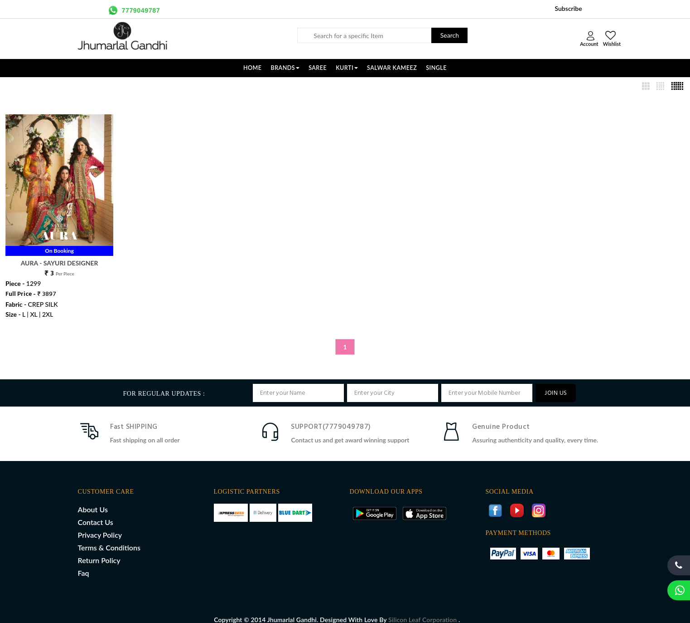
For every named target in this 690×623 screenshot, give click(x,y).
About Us (93, 499)
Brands (285, 67)
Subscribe (568, 8)
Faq (83, 563)
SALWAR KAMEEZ (392, 67)
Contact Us (95, 512)
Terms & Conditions (109, 538)
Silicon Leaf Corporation (423, 610)
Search (449, 35)
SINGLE (436, 67)
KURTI (347, 67)
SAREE (318, 67)
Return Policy (99, 550)
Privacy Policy (100, 525)
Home (252, 67)
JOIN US (556, 383)
